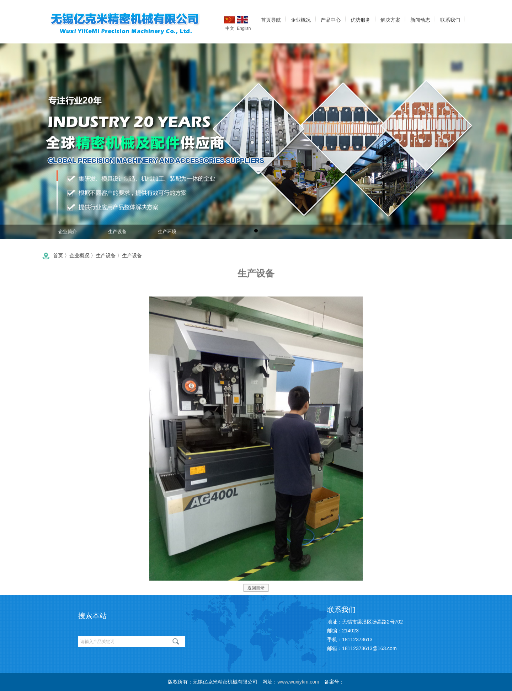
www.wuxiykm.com (298, 682)
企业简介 (67, 234)
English (242, 19)
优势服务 (360, 19)
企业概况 (301, 19)
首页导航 (271, 19)
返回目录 (256, 591)
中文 (229, 19)
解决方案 (390, 19)
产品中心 (331, 19)
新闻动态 (420, 19)
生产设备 (117, 234)
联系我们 (450, 19)
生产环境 (167, 234)
